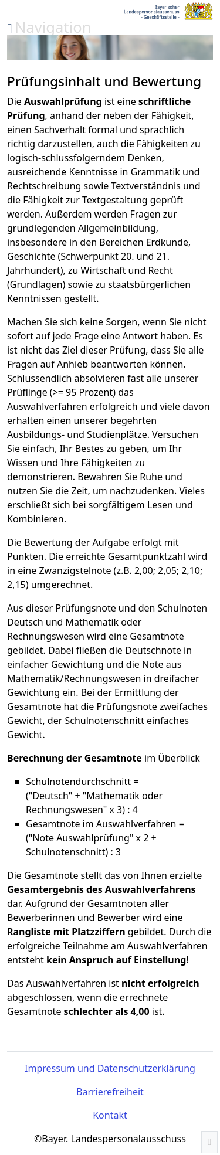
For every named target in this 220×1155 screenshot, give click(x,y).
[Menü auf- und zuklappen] (49, 27)
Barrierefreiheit (110, 1091)
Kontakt (110, 1115)
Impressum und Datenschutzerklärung (110, 1068)
